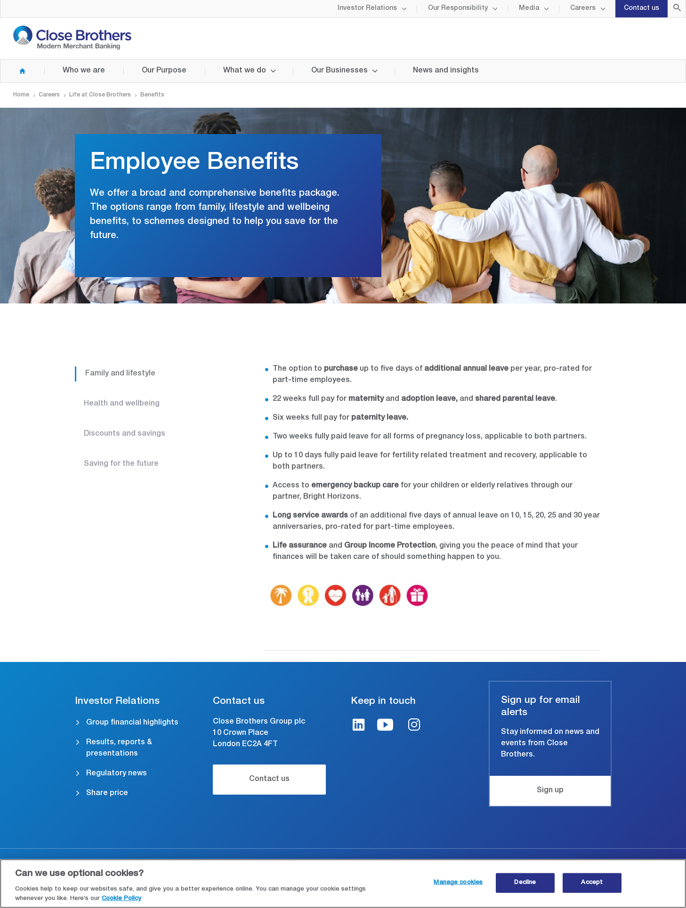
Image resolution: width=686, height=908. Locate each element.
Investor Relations (367, 8)
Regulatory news (116, 774)
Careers (583, 8)
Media (529, 8)
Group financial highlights (132, 723)
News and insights (446, 71)
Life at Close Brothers (100, 95)
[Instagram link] (414, 726)
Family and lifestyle (120, 374)
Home (13, 71)
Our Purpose (164, 71)
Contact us (641, 8)
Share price (107, 793)
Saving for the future (121, 464)
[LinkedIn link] (359, 726)
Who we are (84, 71)
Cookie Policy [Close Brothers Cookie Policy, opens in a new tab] (121, 903)
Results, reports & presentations (119, 748)
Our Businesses (339, 71)
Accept (592, 887)
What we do (244, 71)
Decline (525, 887)
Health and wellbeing (122, 404)
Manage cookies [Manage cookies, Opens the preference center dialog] (458, 887)
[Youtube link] (385, 726)
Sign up (550, 791)
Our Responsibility (458, 8)
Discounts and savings (124, 434)
